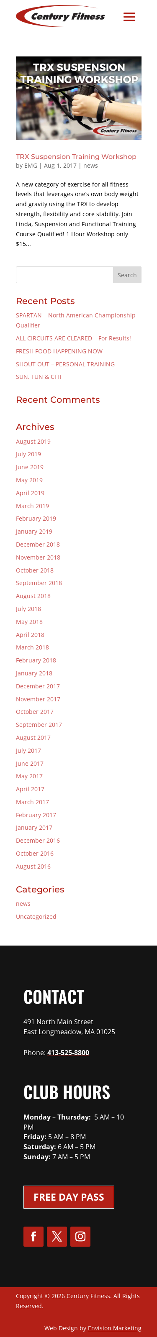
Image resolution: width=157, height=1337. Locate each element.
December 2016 (38, 840)
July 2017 (28, 750)
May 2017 (29, 776)
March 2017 (32, 802)
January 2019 (34, 531)
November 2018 (38, 557)
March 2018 (32, 647)
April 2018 (30, 635)
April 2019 (30, 493)
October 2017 (35, 712)
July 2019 (28, 454)
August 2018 (33, 596)
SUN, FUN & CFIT (39, 377)
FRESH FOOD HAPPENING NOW (59, 351)
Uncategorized (36, 916)
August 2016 (33, 866)
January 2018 (34, 673)
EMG (30, 165)
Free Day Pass (68, 1197)
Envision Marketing (115, 1328)
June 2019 (30, 467)
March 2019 (32, 506)
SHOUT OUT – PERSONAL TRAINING (65, 364)
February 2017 (36, 815)
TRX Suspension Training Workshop (76, 157)
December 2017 (38, 686)
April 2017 (30, 789)
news (90, 165)
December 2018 (38, 544)
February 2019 (36, 518)
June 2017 (30, 763)
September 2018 (39, 583)
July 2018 (28, 609)
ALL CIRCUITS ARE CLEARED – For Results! (73, 338)
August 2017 (33, 737)
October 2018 (35, 570)
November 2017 (38, 699)
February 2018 (36, 660)
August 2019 (33, 441)
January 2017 (34, 827)
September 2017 (39, 725)
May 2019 (29, 480)
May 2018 (29, 622)
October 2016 (35, 853)
